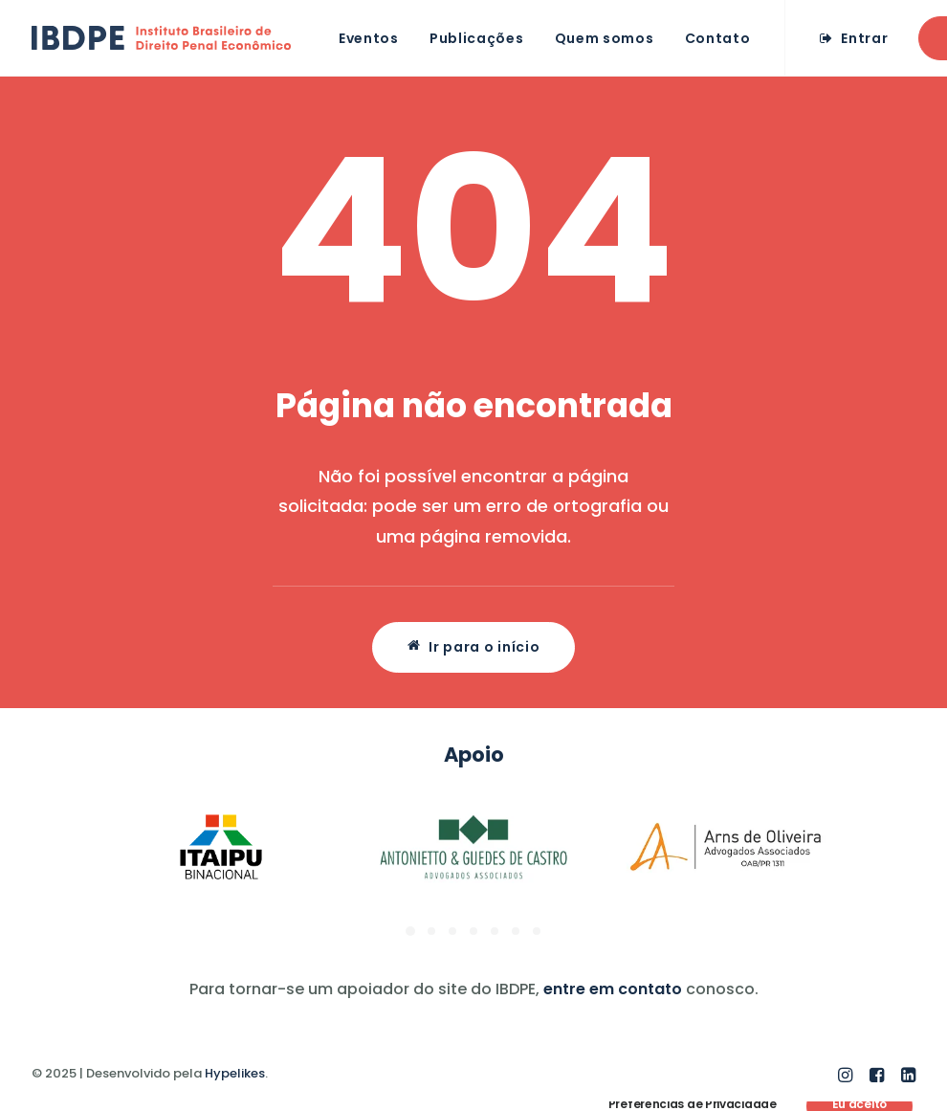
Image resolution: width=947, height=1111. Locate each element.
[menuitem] (368, 38)
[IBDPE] (161, 38)
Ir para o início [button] (473, 646)
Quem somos (604, 38)
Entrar (864, 38)
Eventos (369, 38)
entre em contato (612, 989)
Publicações (476, 38)
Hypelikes (235, 1073)
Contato (718, 38)
